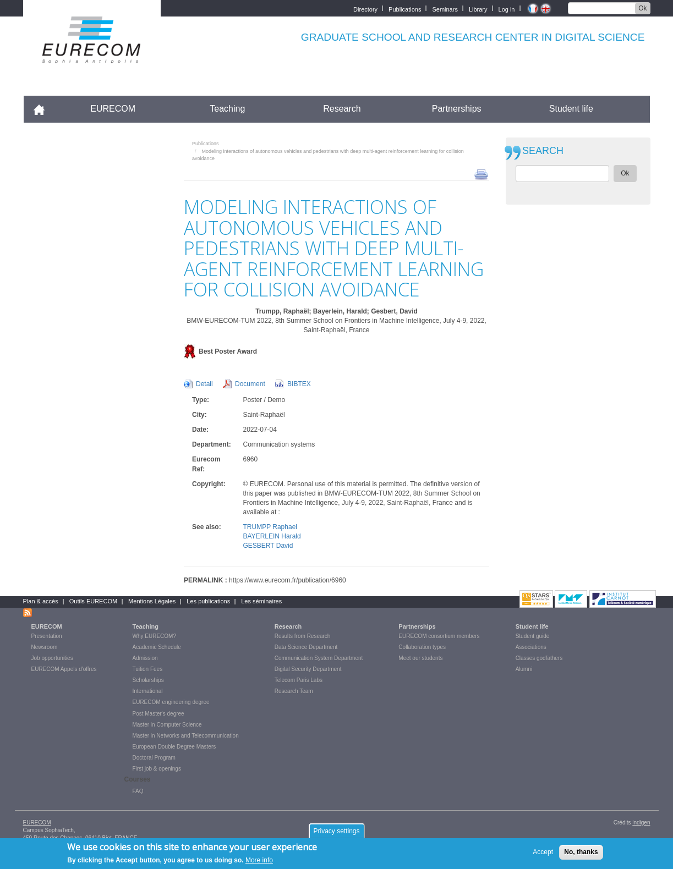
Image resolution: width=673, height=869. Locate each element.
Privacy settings (336, 831)
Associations (531, 647)
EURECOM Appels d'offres (64, 669)
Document (250, 384)
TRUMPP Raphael (270, 527)
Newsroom (44, 647)
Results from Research (303, 636)
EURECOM (112, 108)
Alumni (524, 669)
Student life (571, 108)
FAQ (138, 791)
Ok (642, 8)
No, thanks (581, 852)
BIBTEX (299, 384)
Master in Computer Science (167, 725)
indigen (641, 823)
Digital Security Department (308, 669)
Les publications (208, 601)
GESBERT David (268, 545)
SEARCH (542, 151)
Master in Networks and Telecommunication (186, 736)
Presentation (46, 636)
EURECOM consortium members (438, 636)
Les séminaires (261, 601)
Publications (405, 8)
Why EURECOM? (154, 636)
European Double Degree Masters (174, 747)
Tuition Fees (148, 669)
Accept (543, 852)
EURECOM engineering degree (171, 702)
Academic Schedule (157, 647)
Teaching (227, 108)
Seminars (444, 8)
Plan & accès (40, 601)
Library (478, 8)
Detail (204, 384)
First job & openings (157, 769)
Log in (507, 8)
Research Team (294, 691)
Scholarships (148, 680)
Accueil (43, 108)
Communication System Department (319, 658)
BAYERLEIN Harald (272, 536)
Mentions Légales (152, 601)
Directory (365, 8)
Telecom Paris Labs (298, 680)
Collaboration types (422, 647)
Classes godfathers (539, 658)
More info (259, 861)
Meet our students (420, 658)
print (481, 173)
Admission (145, 658)
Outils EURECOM (93, 601)
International (148, 691)
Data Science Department (306, 647)
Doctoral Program (154, 758)
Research (341, 108)
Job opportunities (52, 658)
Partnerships (457, 108)
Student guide (533, 636)
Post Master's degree (158, 714)
